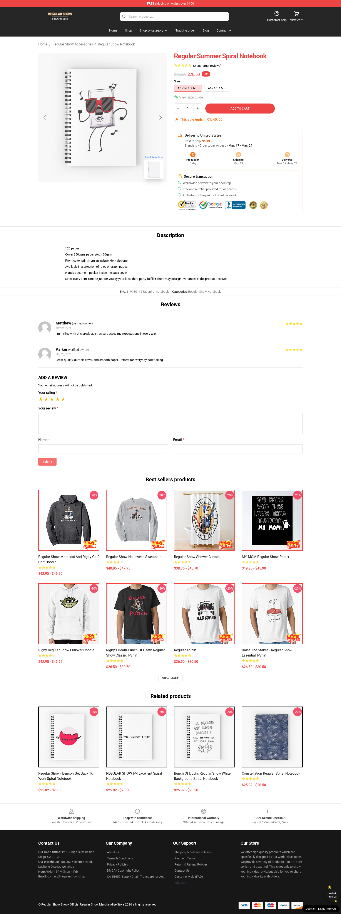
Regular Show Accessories (72, 44)
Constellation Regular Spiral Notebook (271, 773)
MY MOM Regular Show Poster (265, 557)
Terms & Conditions (120, 858)
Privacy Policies (117, 864)
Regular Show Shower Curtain (197, 557)
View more (170, 678)
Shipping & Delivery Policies (192, 852)
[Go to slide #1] (91, 192)
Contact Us (181, 870)
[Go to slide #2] (114, 192)
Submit (47, 461)
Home (42, 44)
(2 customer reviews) (207, 65)
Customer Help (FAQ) (188, 876)
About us (113, 852)
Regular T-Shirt (185, 650)
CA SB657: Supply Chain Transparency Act (135, 876)
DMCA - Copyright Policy (123, 870)
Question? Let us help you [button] (321, 908)
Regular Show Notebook (116, 44)
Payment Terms (185, 858)
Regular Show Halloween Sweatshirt (134, 557)
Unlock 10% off (333, 895)
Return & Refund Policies (190, 864)
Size (177, 81)
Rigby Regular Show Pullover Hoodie (66, 650)
